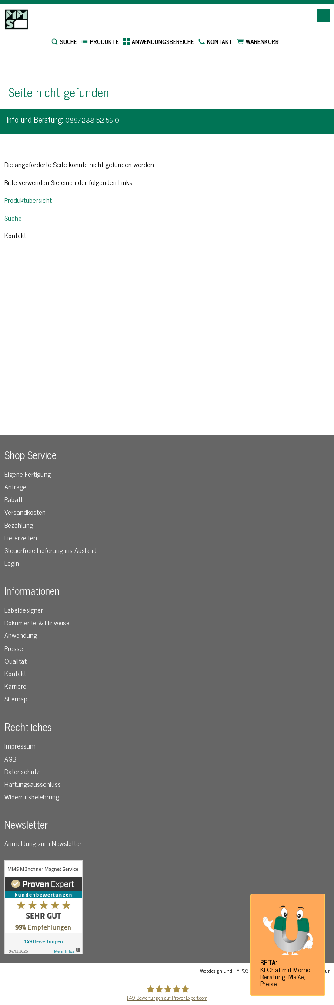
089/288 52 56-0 (92, 119)
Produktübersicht (28, 200)
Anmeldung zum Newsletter (43, 843)
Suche (13, 217)
